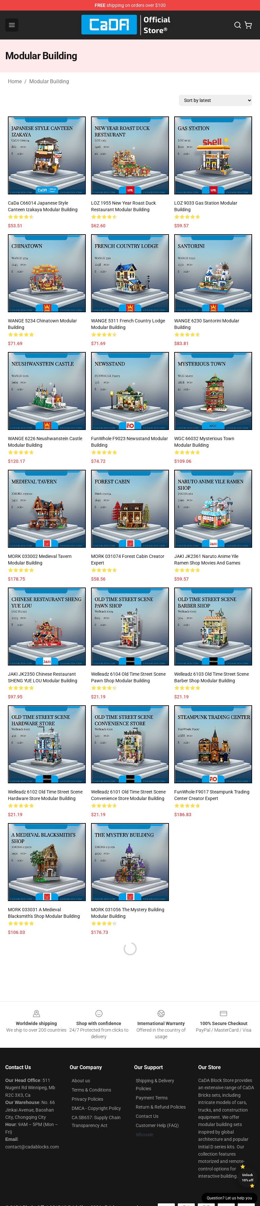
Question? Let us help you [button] (229, 1198)
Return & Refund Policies (161, 1107)
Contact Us (147, 1116)
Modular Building (49, 81)
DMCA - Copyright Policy (96, 1108)
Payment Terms (152, 1097)
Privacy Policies (87, 1099)
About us (81, 1080)
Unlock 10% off (247, 1177)
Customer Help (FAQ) (157, 1125)
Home (15, 81)
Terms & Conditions (91, 1090)
